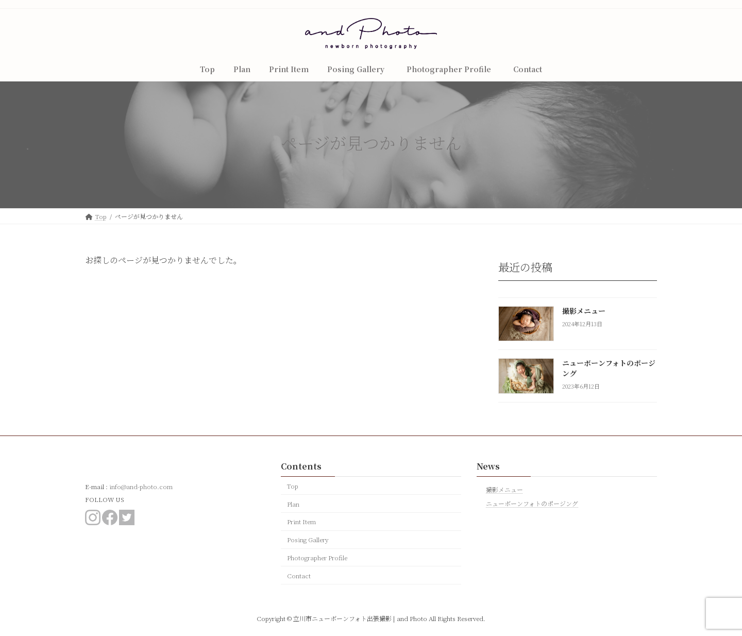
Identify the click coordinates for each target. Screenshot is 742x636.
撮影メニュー (583, 311)
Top (292, 485)
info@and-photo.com (141, 486)
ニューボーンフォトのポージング (608, 368)
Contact (299, 575)
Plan (293, 503)
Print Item (301, 521)
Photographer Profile (320, 557)
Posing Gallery (307, 539)
